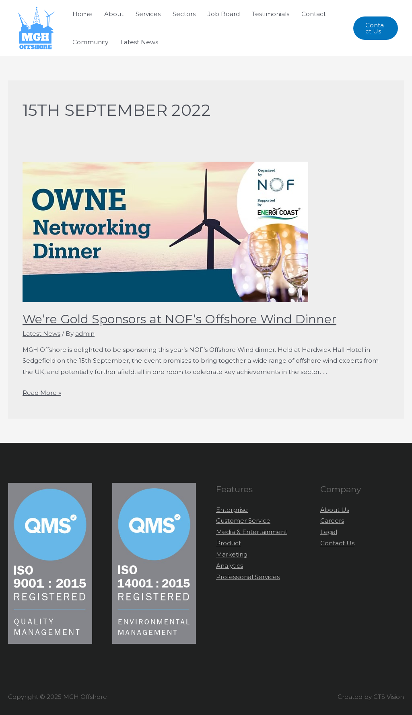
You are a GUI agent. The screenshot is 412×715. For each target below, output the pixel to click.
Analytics (229, 565)
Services (148, 14)
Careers (332, 520)
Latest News (139, 42)
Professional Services (248, 577)
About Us (334, 510)
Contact (313, 14)
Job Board (224, 14)
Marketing (231, 554)
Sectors (184, 14)
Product (228, 543)
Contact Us (337, 543)
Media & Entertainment (251, 532)
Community (90, 42)
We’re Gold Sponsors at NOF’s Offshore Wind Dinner (179, 319)
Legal (328, 532)
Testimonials (270, 14)
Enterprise (232, 510)
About (114, 14)
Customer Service (243, 520)
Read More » (42, 393)
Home (82, 14)
